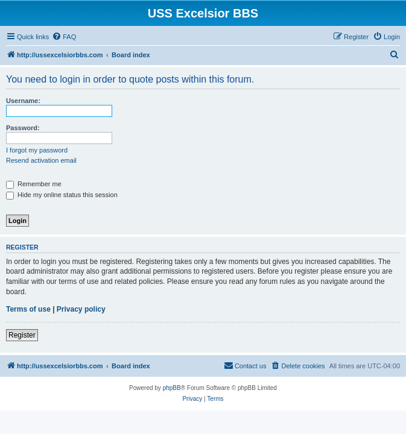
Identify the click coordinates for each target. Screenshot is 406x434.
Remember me (34, 183)
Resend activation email (41, 160)
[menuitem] (64, 37)
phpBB (172, 388)
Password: (23, 127)
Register (22, 335)
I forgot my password (37, 150)
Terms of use (28, 309)
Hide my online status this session (62, 194)
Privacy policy (81, 309)
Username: (23, 100)
